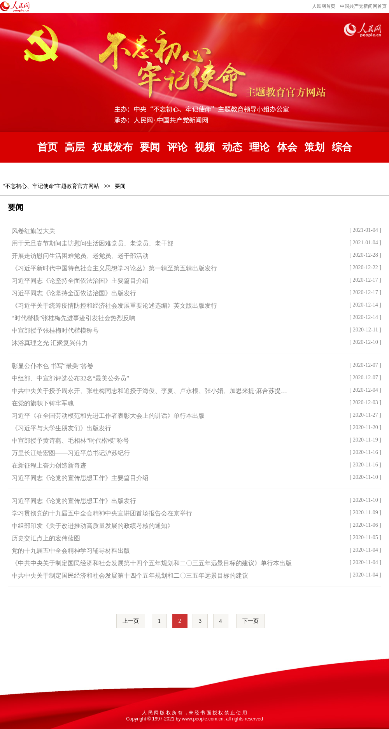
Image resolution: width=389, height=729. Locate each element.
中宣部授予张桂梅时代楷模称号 (55, 330)
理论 (259, 147)
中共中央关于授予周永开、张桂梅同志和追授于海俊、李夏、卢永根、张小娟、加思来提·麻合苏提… (149, 390)
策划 (314, 147)
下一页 (250, 621)
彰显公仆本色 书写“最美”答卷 (52, 366)
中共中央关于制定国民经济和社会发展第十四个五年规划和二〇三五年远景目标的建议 (130, 575)
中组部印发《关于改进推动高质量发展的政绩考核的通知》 (92, 525)
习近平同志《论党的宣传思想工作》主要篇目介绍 (80, 478)
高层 (75, 147)
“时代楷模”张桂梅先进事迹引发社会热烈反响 (73, 318)
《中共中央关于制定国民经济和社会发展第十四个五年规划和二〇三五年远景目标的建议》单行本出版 (152, 563)
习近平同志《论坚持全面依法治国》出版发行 (74, 293)
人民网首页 (323, 6)
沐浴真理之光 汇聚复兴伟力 (50, 343)
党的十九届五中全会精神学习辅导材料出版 (71, 550)
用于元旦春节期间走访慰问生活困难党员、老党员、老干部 (92, 243)
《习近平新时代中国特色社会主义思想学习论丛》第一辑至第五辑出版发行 (114, 268)
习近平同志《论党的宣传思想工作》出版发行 (74, 501)
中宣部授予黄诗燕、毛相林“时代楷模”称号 (70, 440)
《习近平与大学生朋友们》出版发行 (61, 428)
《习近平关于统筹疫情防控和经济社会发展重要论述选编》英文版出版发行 (114, 305)
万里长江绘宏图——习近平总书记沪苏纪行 (71, 453)
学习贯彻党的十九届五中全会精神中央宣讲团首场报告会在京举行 (102, 513)
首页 (47, 147)
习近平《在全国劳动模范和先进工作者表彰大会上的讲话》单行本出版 (108, 415)
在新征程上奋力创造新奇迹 (49, 465)
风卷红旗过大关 (33, 231)
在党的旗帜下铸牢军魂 (43, 403)
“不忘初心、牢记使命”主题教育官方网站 (51, 186)
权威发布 (112, 147)
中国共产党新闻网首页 (363, 6)
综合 (342, 147)
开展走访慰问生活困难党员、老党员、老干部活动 (80, 255)
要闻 (150, 147)
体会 (287, 147)
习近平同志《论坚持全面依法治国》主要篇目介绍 (80, 280)
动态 (232, 147)
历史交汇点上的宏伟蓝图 (46, 538)
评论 (177, 147)
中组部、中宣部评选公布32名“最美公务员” (70, 378)
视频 (204, 147)
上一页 (131, 621)
